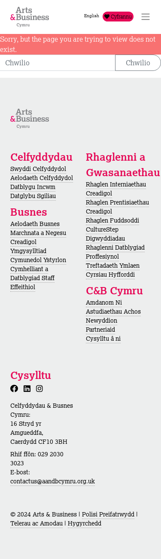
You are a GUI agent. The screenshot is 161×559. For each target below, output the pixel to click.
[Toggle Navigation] (145, 17)
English (91, 15)
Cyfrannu (118, 16)
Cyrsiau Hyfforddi (110, 274)
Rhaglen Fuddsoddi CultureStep (112, 225)
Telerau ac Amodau (36, 523)
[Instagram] (41, 388)
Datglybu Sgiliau (33, 196)
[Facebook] (15, 388)
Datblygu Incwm (32, 187)
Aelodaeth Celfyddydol (41, 178)
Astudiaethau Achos (113, 311)
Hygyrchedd (84, 523)
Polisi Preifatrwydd (108, 514)
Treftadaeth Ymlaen (113, 265)
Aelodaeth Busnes (35, 224)
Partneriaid (100, 329)
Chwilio (138, 62)
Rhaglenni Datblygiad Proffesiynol (115, 252)
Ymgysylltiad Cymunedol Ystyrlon (38, 255)
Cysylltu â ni (103, 338)
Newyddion (101, 320)
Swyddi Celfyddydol (38, 169)
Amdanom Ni (104, 302)
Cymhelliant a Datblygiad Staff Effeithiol (32, 278)
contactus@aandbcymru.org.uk (52, 481)
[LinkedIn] (29, 388)
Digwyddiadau (105, 238)
